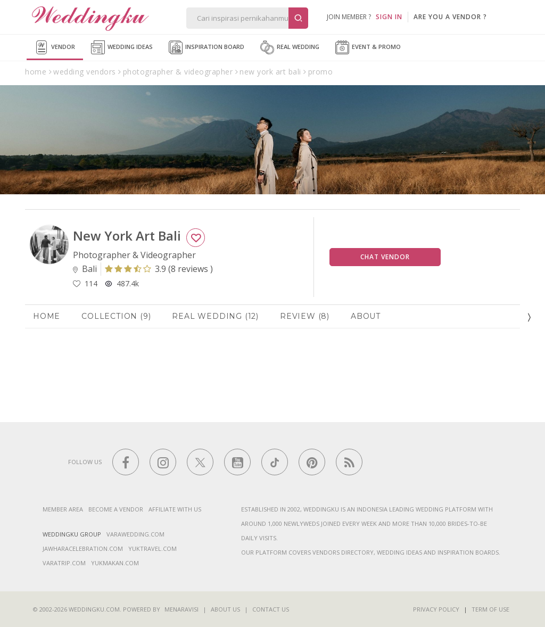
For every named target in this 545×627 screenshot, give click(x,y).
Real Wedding (289, 47)
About (366, 316)
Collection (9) (116, 316)
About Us (225, 609)
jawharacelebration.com (83, 548)
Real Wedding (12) (215, 316)
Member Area (63, 509)
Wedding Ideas (122, 47)
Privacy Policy (436, 609)
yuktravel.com (152, 548)
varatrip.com (64, 563)
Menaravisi (181, 609)
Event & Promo (368, 47)
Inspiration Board (206, 47)
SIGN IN (389, 16)
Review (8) (304, 316)
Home (46, 316)
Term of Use (490, 609)
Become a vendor (115, 509)
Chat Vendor (385, 256)
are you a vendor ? (450, 16)
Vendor (55, 47)
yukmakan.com (115, 563)
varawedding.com (135, 534)
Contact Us (270, 609)
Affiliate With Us (174, 509)
